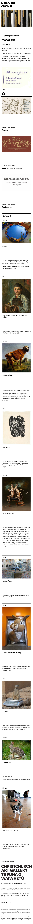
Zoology (5, 246)
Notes (4, 220)
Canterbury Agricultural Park (10, 393)
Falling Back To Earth (8, 266)
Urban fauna (6, 762)
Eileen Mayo (6, 447)
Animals (5, 711)
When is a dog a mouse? (10, 830)
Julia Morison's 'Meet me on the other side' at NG (16, 779)
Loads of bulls (7, 581)
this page (17, 919)
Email (2, 898)
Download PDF (6, 44)
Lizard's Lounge (8, 513)
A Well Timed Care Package (11, 652)
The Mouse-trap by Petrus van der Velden (14, 316)
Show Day (10, 390)
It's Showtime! (7, 375)
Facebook (3, 94)
